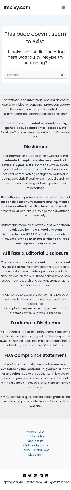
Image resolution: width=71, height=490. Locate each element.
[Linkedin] (41, 475)
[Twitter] (30, 475)
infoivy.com (17, 7)
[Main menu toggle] (63, 8)
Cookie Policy (35, 436)
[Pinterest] (47, 475)
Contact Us (35, 441)
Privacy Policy (36, 432)
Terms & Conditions (35, 450)
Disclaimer (35, 455)
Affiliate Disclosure (35, 445)
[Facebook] (24, 475)
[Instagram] (35, 475)
